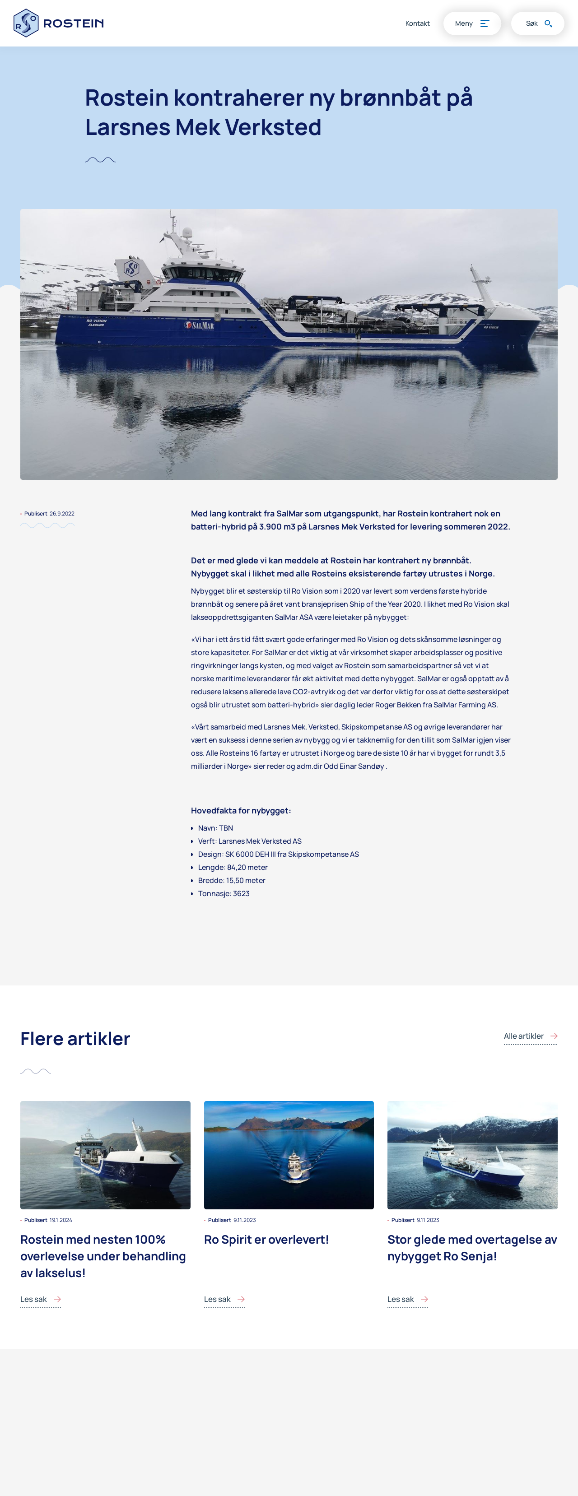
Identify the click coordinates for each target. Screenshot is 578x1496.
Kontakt (418, 23)
